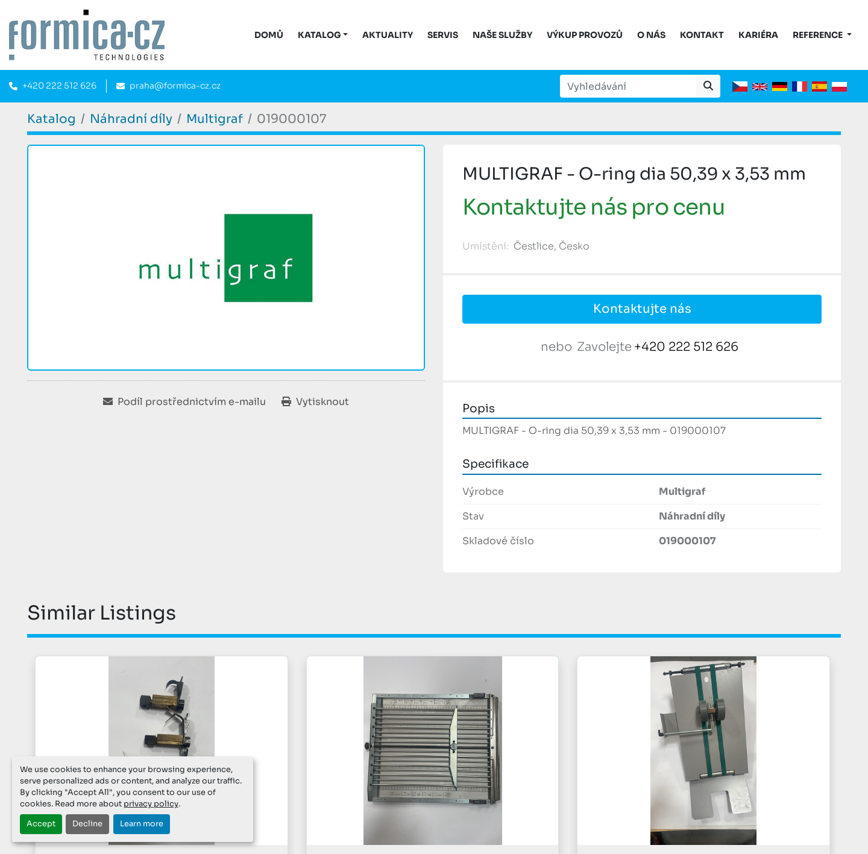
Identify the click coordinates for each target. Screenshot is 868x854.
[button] (323, 35)
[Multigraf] (214, 119)
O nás (651, 35)
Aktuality (387, 35)
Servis (442, 35)
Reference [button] (818, 35)
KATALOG (319, 35)
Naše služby (502, 35)
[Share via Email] (184, 402)
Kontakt (702, 35)
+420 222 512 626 (59, 85)
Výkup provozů (585, 35)
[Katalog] (51, 119)
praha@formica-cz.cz (175, 85)
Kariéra (758, 35)
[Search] (628, 86)
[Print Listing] (315, 402)
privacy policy (151, 804)
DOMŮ (268, 35)
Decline (87, 824)
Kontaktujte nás (642, 308)
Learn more (141, 824)
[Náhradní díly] (131, 119)
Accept (41, 824)
